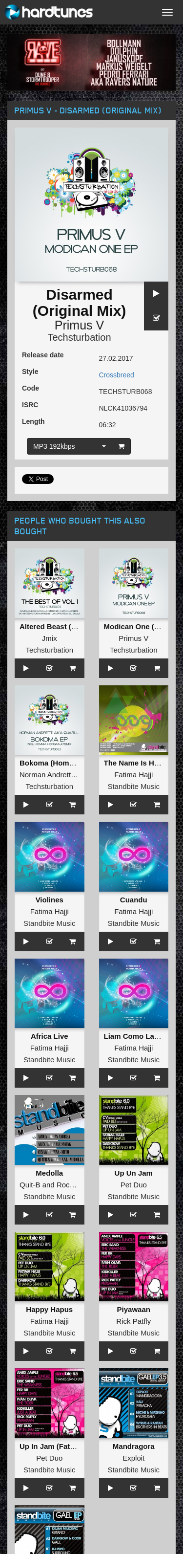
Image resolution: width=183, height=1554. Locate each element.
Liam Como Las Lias (139, 1036)
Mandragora (134, 1446)
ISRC (30, 405)
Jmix (49, 638)
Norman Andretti (46, 774)
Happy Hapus (49, 1309)
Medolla (49, 1173)
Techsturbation (79, 337)
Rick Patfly (133, 1321)
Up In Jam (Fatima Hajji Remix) (73, 1446)
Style (30, 371)
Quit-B (30, 1185)
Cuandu (133, 900)
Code (30, 388)
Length (33, 421)
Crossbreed (116, 375)
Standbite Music (133, 786)
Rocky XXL (75, 1185)
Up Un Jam (134, 1173)
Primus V (79, 325)
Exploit (133, 1458)
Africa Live (49, 1036)
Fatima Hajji (133, 774)
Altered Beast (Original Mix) (68, 626)
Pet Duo (134, 1185)
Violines (49, 900)
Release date (43, 355)
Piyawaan (133, 1309)
